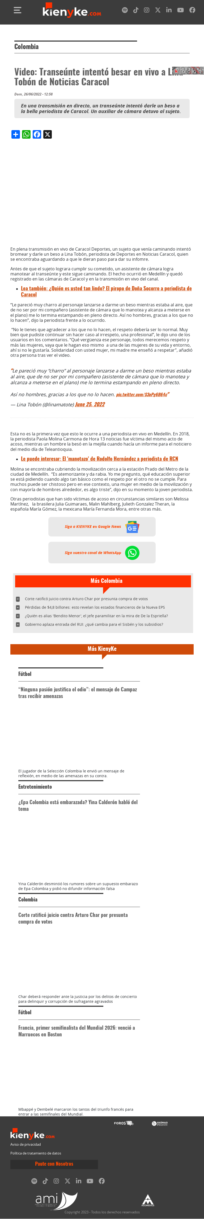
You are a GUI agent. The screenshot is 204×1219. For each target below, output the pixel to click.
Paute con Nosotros (54, 1164)
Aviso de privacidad (25, 1144)
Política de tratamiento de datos (35, 1153)
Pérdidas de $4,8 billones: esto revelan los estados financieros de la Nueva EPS (95, 607)
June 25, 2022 (89, 404)
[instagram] (146, 11)
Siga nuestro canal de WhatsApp (102, 552)
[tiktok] (136, 11)
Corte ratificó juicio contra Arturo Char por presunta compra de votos (86, 598)
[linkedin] (169, 11)
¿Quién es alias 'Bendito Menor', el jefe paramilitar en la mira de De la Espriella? (96, 615)
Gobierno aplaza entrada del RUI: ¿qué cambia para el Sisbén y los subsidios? (94, 624)
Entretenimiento (35, 787)
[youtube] (180, 11)
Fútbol (24, 674)
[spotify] (125, 11)
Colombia (26, 47)
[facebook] (192, 11)
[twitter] (158, 11)
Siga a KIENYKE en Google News (102, 526)
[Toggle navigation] (17, 10)
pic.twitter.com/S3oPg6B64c (141, 395)
